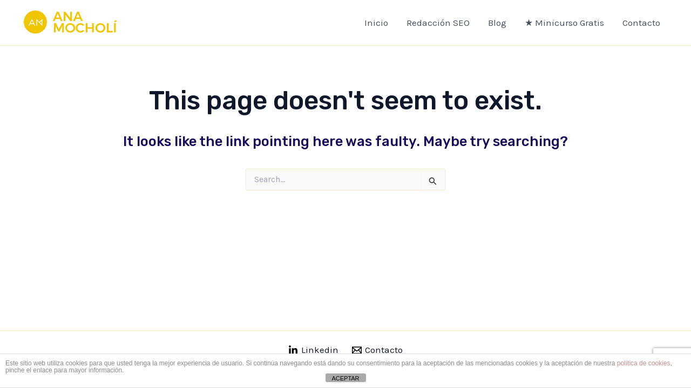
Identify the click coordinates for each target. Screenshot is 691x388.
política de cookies (643, 363)
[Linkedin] (313, 350)
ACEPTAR (345, 378)
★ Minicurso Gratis (564, 22)
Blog (497, 22)
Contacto (641, 22)
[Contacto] (378, 350)
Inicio (376, 22)
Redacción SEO (438, 22)
